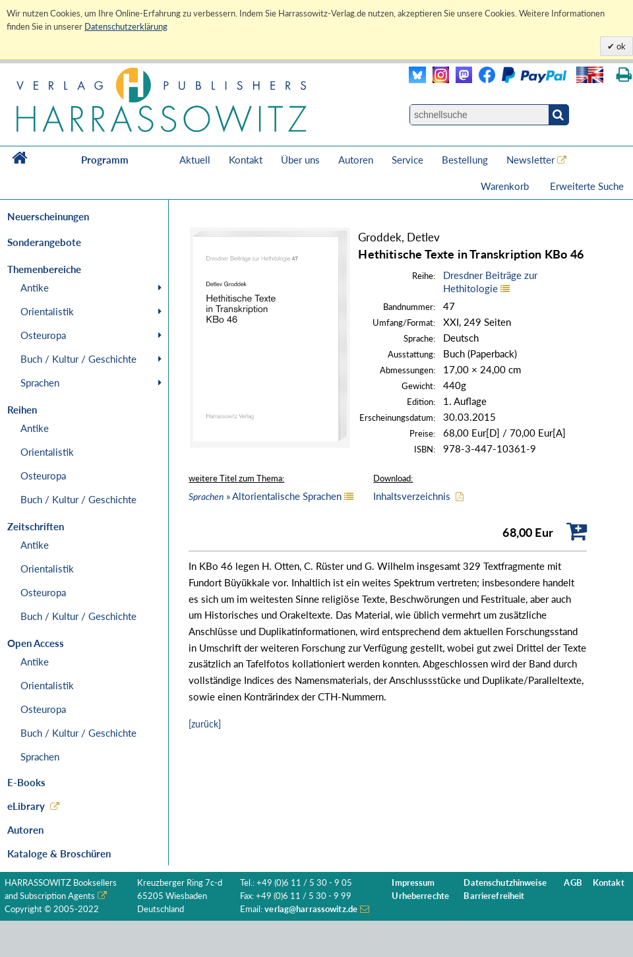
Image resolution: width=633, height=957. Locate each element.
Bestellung (465, 160)
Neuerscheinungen (48, 216)
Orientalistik (47, 311)
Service (407, 160)
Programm (105, 160)
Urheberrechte (420, 896)
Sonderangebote (44, 242)
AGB (573, 883)
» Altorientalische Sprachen (265, 496)
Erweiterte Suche (587, 186)
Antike (34, 287)
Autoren (355, 160)
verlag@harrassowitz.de (310, 909)
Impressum (413, 883)
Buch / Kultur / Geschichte (78, 359)
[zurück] (205, 723)
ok (620, 46)
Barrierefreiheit (494, 896)
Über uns (300, 160)
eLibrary (26, 806)
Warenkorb (506, 186)
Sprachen (39, 382)
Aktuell (194, 160)
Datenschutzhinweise (505, 883)
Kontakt (245, 160)
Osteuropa (43, 335)
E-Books (26, 782)
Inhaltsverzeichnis (411, 496)
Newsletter (530, 160)
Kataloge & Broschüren (59, 853)
